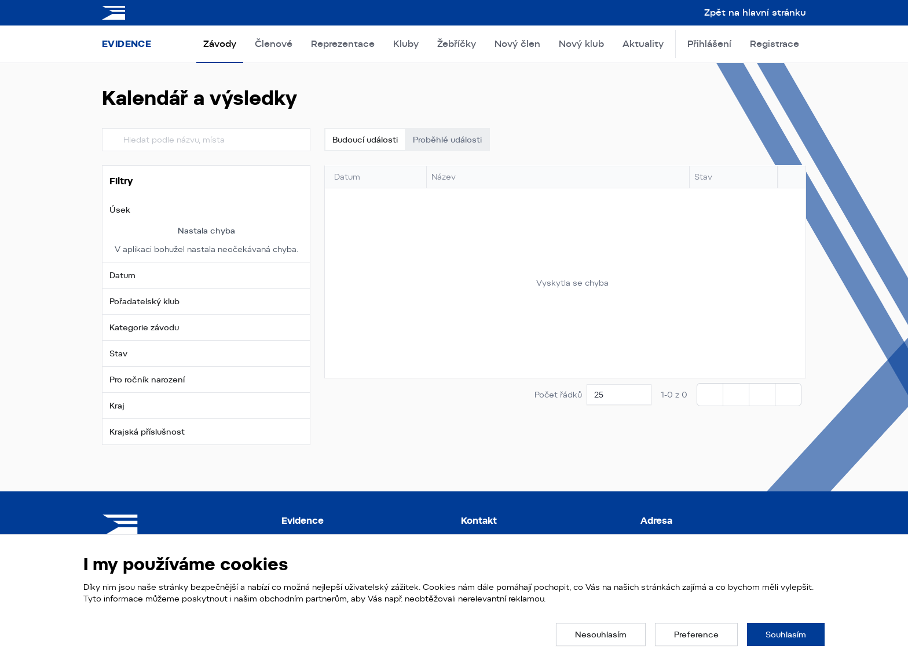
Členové (273, 43)
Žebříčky (456, 43)
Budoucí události (365, 139)
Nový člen (517, 43)
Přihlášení (709, 43)
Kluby (406, 43)
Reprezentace (343, 43)
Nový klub (581, 43)
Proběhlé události (447, 139)
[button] (206, 209)
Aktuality (643, 43)
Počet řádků (558, 394)
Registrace (774, 43)
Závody (219, 43)
